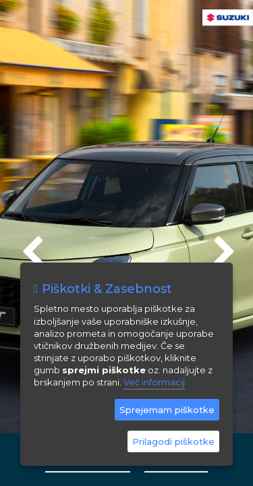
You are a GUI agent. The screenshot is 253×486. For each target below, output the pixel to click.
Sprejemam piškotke (167, 409)
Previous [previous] (30, 246)
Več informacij (154, 382)
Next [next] (223, 246)
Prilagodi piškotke (173, 441)
